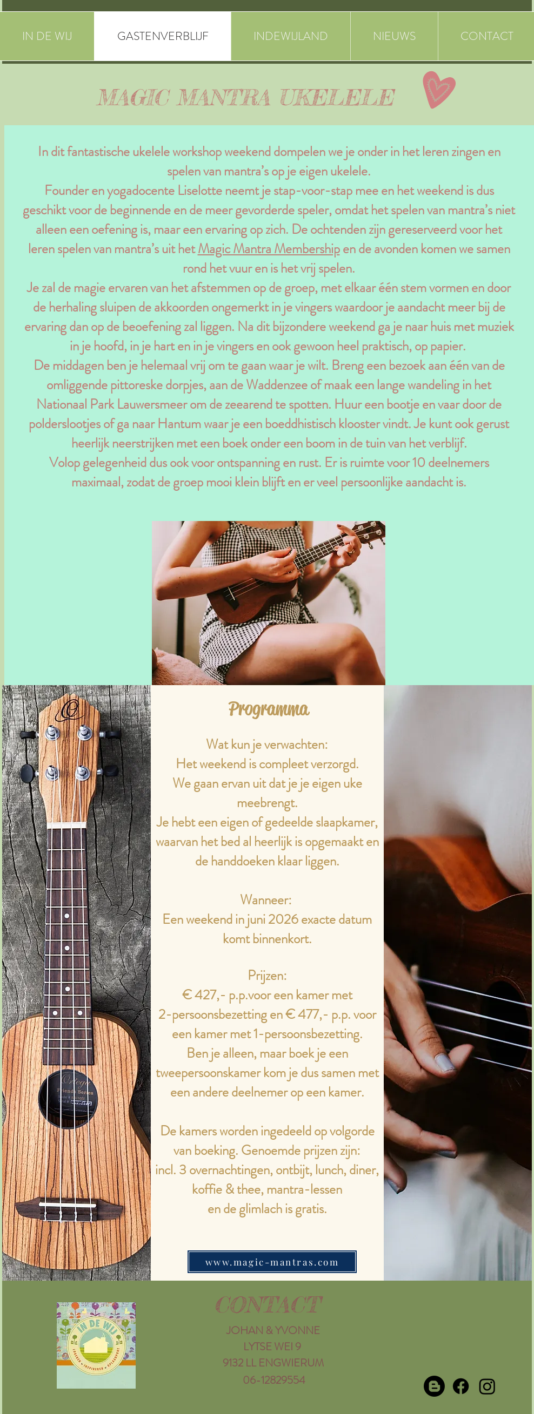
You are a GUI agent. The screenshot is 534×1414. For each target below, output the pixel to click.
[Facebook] (460, 1386)
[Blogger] (434, 1386)
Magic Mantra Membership (269, 249)
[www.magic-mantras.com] (272, 1262)
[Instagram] (487, 1386)
